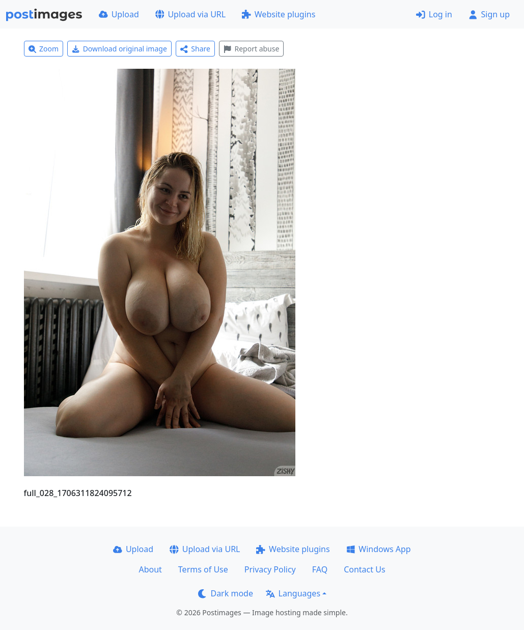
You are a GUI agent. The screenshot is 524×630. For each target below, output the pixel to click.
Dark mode (225, 593)
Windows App (378, 549)
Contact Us (364, 569)
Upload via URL (190, 14)
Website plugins (278, 14)
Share (195, 48)
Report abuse (251, 48)
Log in (434, 14)
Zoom (44, 48)
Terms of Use (203, 569)
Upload (119, 14)
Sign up (489, 14)
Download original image (119, 48)
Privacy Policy (270, 569)
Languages (293, 593)
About (150, 569)
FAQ (319, 569)
